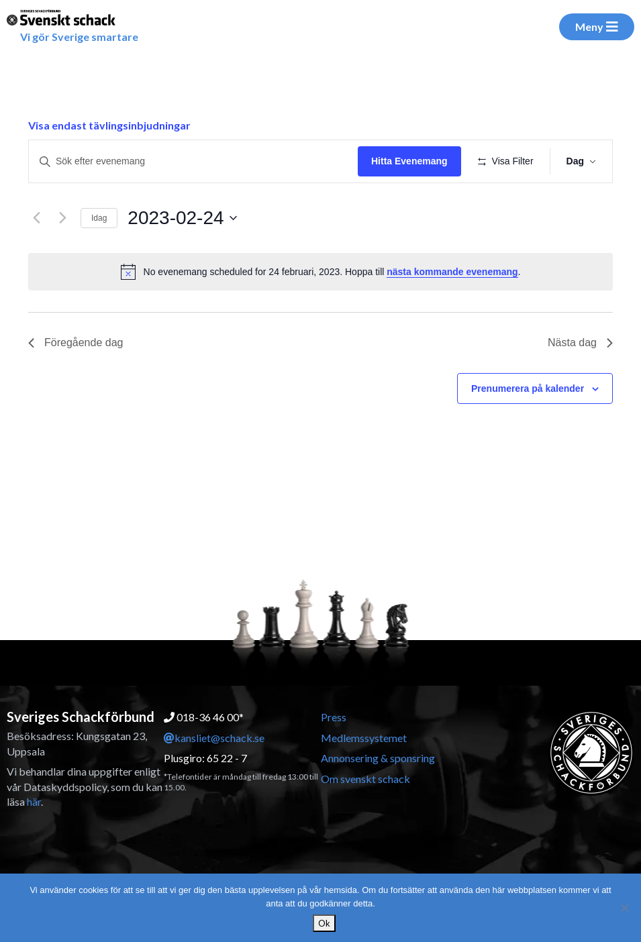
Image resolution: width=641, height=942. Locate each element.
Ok (324, 923)
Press (333, 717)
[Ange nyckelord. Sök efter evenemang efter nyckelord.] (193, 161)
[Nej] (624, 907)
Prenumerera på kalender (527, 388)
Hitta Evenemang (409, 161)
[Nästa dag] (62, 218)
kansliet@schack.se (214, 737)
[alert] (320, 272)
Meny (596, 27)
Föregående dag (75, 342)
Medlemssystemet (364, 737)
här (34, 801)
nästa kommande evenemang (452, 271)
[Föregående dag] (36, 218)
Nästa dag (580, 342)
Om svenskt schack (365, 778)
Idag (99, 218)
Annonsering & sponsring (378, 757)
